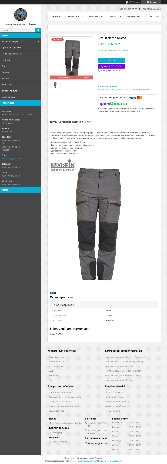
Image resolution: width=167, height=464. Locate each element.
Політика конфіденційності (110, 461)
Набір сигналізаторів (59, 401)
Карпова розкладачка (117, 401)
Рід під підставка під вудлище (64, 406)
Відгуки (5, 78)
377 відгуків (134, 2)
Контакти (7, 84)
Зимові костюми (57, 357)
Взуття (52, 380)
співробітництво (10, 90)
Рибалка (73, 16)
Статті (5, 66)
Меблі (112, 16)
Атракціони (133, 16)
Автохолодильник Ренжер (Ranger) (123, 370)
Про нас (6, 72)
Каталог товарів (10, 41)
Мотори (155, 16)
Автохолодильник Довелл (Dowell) (123, 375)
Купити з (111, 66)
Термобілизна (113, 410)
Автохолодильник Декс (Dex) (120, 366)
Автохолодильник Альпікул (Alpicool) (124, 361)
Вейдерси (54, 375)
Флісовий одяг (56, 366)
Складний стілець (115, 397)
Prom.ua (98, 458)
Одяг (51, 370)
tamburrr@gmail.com (12, 158)
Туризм (93, 16)
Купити (111, 60)
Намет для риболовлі (116, 406)
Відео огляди (8, 96)
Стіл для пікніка (114, 392)
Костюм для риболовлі (60, 392)
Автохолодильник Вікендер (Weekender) (126, 357)
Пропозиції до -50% (11, 47)
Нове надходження (11, 53)
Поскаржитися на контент (85, 461)
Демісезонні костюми (59, 361)
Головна (56, 16)
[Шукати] (38, 30)
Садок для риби (56, 410)
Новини (6, 59)
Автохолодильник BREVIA (119, 380)
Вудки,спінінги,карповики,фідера (65, 397)
